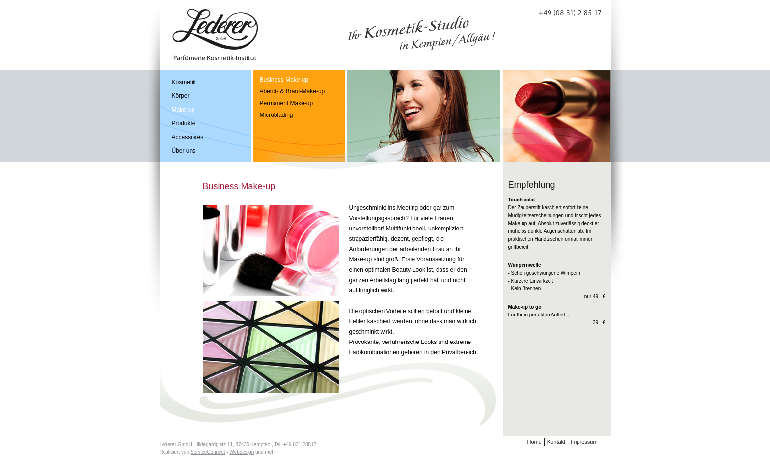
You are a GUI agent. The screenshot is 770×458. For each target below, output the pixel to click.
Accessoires (188, 137)
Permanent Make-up (286, 103)
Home (534, 442)
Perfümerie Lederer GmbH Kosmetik (215, 35)
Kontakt (556, 442)
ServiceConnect (208, 452)
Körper (181, 95)
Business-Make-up (284, 79)
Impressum (584, 442)
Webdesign (241, 452)
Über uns (184, 150)
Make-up (183, 109)
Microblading (276, 115)
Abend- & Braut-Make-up (292, 91)
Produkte (183, 123)
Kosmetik (184, 82)
